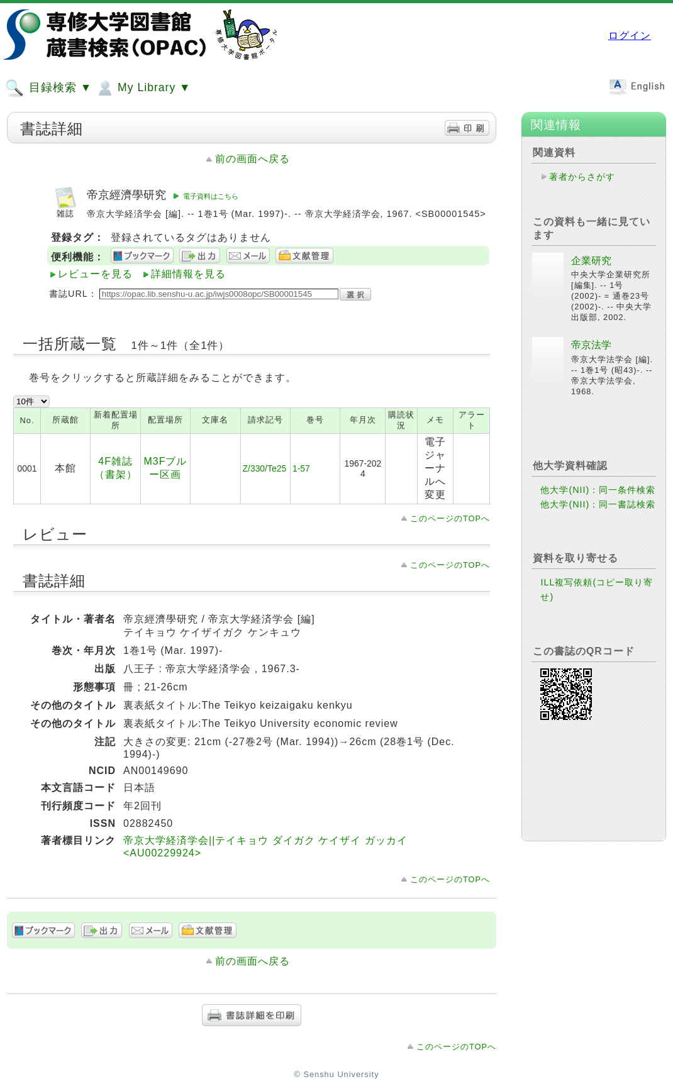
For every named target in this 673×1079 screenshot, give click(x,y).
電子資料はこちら (210, 196)
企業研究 (591, 260)
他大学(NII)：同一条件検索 (597, 490)
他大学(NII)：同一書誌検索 (597, 504)
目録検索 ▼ (48, 88)
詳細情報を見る (188, 273)
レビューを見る (95, 273)
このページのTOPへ (450, 518)
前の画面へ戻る (252, 158)
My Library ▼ (143, 88)
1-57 (301, 468)
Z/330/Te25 (265, 468)
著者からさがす (582, 177)
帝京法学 (591, 345)
